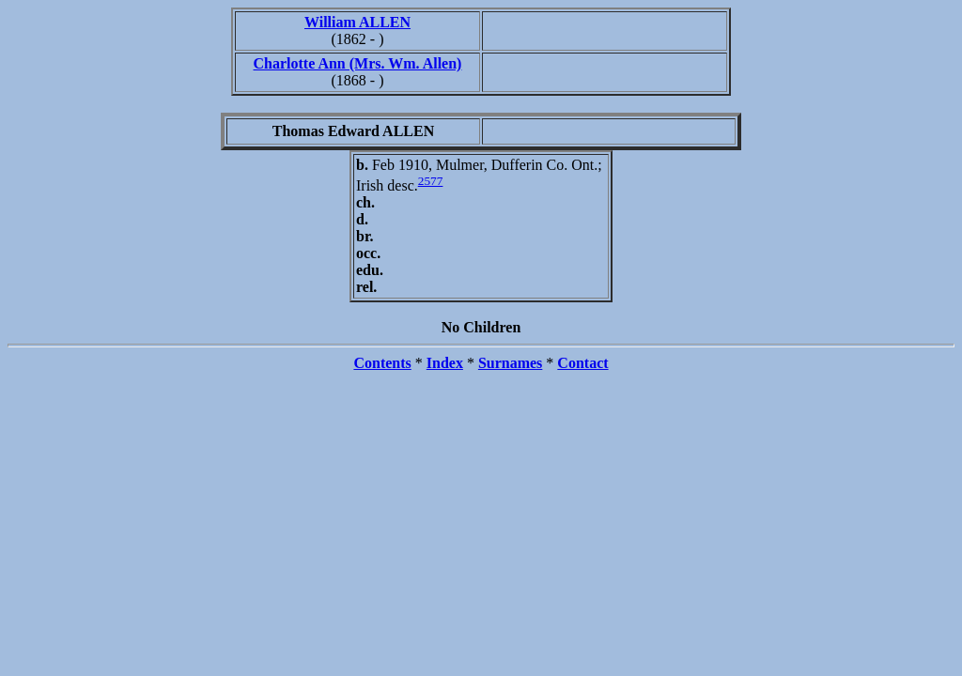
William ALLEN (357, 22)
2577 (430, 181)
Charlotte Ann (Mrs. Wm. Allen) (358, 63)
